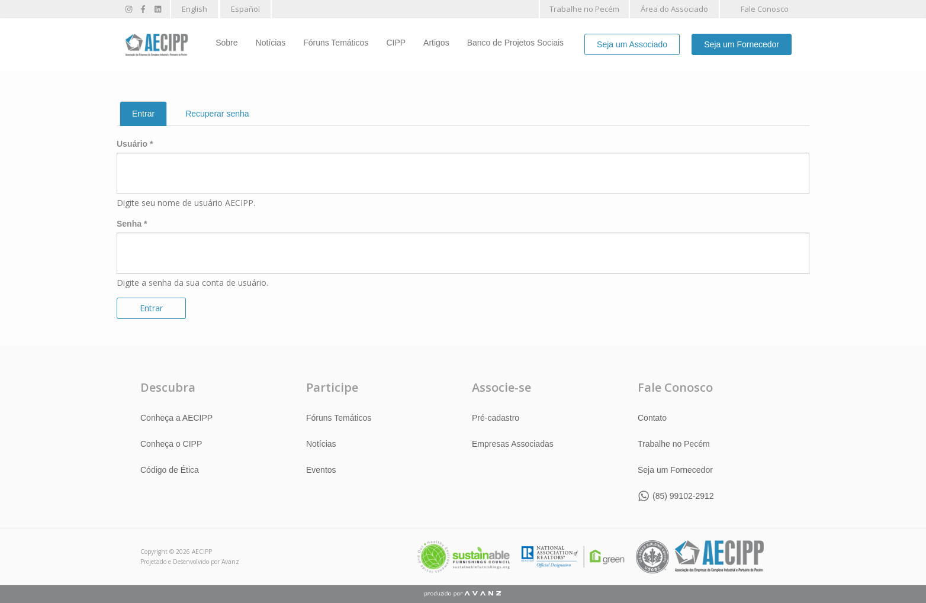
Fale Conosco (765, 9)
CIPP (396, 42)
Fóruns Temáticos (335, 42)
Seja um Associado (632, 44)
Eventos (321, 470)
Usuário (135, 144)
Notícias (271, 42)
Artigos (436, 42)
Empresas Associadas (513, 444)
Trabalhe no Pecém (584, 9)
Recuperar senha (217, 113)
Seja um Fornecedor (741, 44)
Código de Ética (169, 470)
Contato (652, 418)
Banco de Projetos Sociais (515, 42)
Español (245, 9)
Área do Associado (674, 9)
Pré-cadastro (495, 418)
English (194, 9)
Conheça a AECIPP (176, 418)
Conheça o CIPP (171, 444)
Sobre (226, 42)
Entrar (149, 117)
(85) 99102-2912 (683, 496)
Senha (132, 223)
